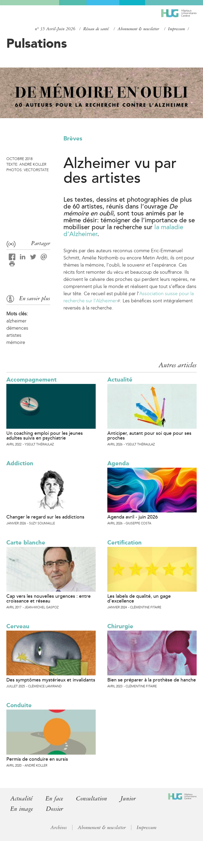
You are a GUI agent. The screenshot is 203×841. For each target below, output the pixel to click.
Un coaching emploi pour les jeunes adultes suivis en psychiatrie (44, 435)
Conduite (19, 705)
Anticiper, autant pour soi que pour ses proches (149, 435)
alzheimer (16, 321)
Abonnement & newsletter (138, 29)
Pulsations (36, 43)
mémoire (15, 342)
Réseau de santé (96, 29)
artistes (13, 335)
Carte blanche (25, 542)
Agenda (118, 463)
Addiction (19, 463)
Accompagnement (31, 379)
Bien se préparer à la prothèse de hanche (151, 680)
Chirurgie (120, 626)
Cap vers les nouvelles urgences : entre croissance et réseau (48, 598)
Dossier (54, 809)
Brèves (72, 138)
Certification (124, 542)
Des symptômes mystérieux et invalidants (50, 680)
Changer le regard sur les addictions (45, 517)
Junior (128, 798)
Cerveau (17, 626)
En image (21, 809)
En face (54, 798)
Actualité (119, 379)
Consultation (91, 798)
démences (17, 328)
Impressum (176, 29)
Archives (58, 827)
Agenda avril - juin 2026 (132, 517)
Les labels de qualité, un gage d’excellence (139, 598)
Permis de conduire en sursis (37, 759)
